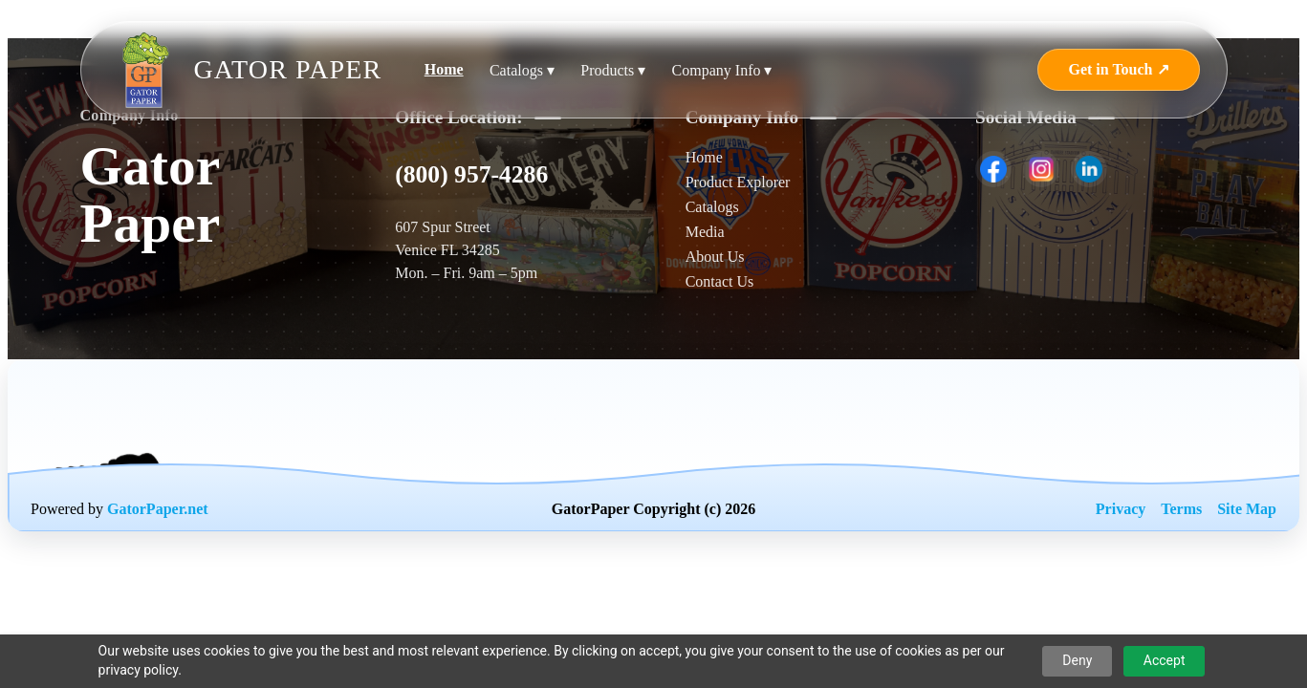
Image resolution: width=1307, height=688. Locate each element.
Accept (1165, 660)
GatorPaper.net (157, 509)
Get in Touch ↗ (1118, 69)
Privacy (1120, 509)
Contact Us (720, 281)
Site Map (1246, 509)
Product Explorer (738, 182)
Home (444, 69)
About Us (715, 256)
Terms (1181, 509)
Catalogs (712, 207)
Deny (1077, 660)
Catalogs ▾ (522, 70)
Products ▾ (612, 70)
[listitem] (993, 169)
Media (705, 232)
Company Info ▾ (722, 70)
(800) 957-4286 (471, 174)
